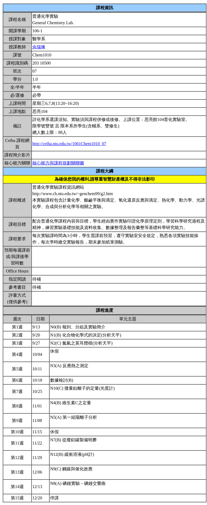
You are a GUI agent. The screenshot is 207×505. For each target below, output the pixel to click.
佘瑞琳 (38, 47)
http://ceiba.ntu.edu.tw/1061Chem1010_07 (69, 143)
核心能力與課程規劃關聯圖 (58, 163)
